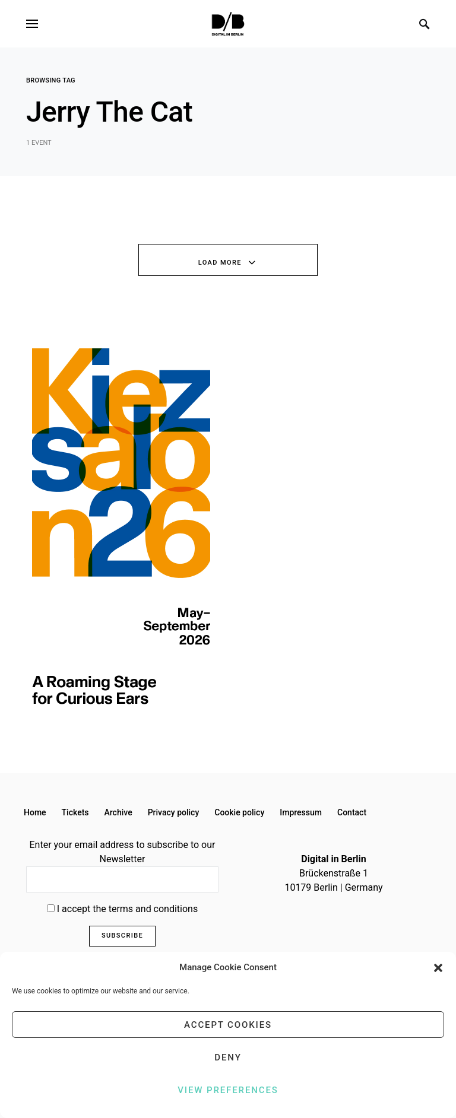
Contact (351, 812)
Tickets (75, 812)
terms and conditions (153, 908)
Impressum (301, 812)
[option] (121, 526)
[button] (438, 967)
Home (35, 812)
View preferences (228, 1090)
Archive (118, 812)
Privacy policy (174, 812)
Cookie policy (239, 812)
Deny (227, 1057)
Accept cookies (228, 1024)
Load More (220, 262)
